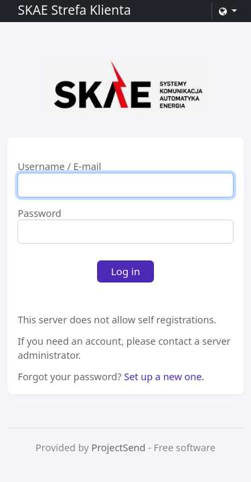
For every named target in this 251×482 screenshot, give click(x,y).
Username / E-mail (59, 167)
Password (39, 214)
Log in (126, 271)
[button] (228, 11)
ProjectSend (118, 447)
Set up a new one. (164, 376)
